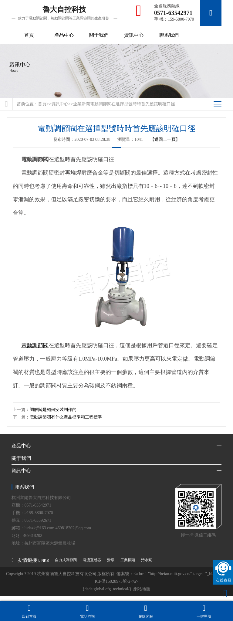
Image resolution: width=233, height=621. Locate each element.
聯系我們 (169, 35)
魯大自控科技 (64, 13)
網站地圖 (141, 589)
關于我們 (99, 35)
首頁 (29, 35)
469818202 (32, 535)
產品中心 (64, 35)
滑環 (110, 560)
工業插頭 (127, 560)
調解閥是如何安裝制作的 (53, 409)
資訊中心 (134, 35)
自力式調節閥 (66, 560)
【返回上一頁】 (165, 139)
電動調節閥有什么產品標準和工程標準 (66, 417)
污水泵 (146, 560)
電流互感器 (92, 560)
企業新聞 (81, 104)
